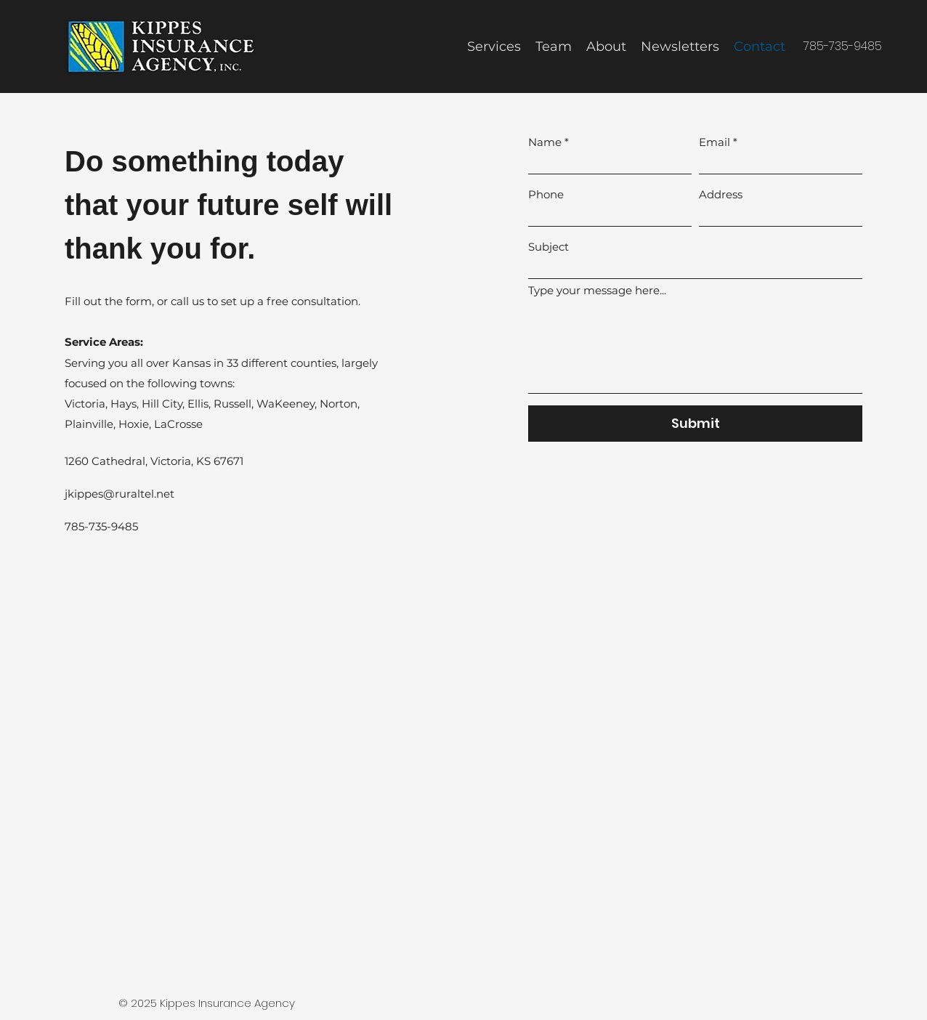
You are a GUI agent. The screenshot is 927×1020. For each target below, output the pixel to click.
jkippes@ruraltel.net (119, 494)
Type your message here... (597, 290)
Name (545, 142)
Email (714, 142)
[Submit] (695, 423)
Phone (546, 194)
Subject (548, 246)
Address (720, 194)
